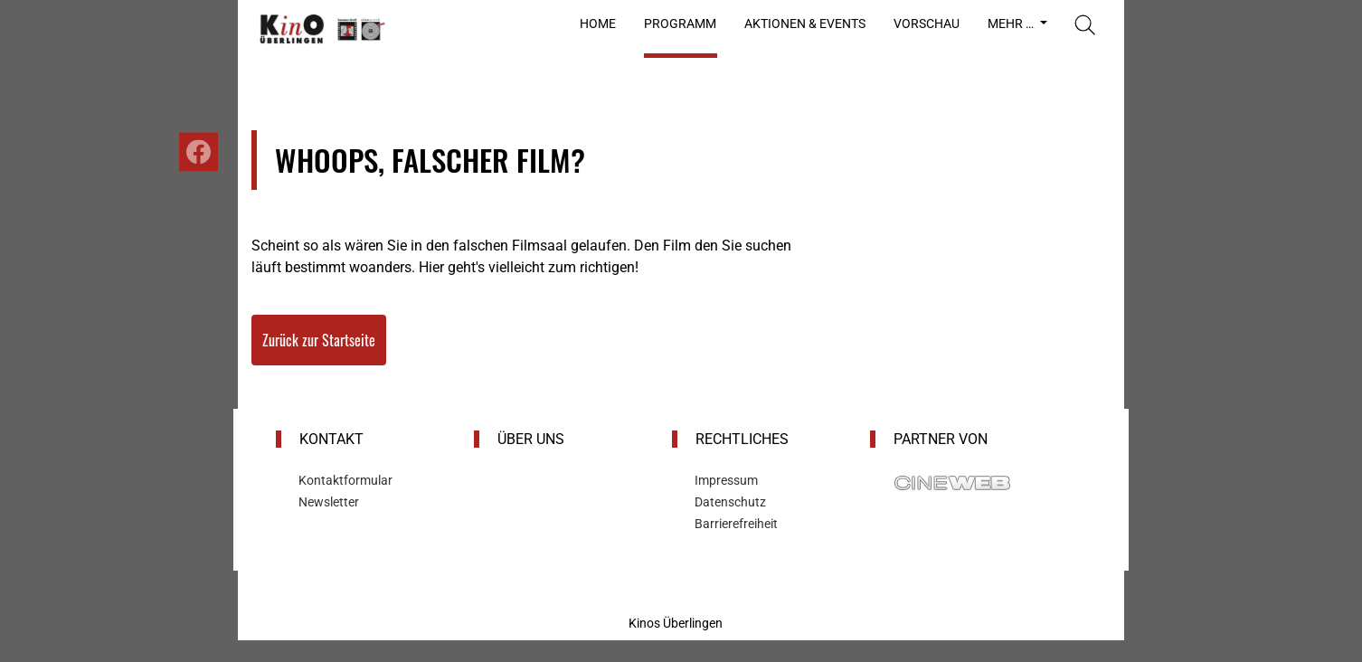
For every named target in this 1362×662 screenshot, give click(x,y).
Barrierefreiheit (736, 523)
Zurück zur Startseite (318, 340)
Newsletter (328, 502)
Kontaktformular (345, 480)
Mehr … (1012, 23)
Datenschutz (730, 502)
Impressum (726, 480)
